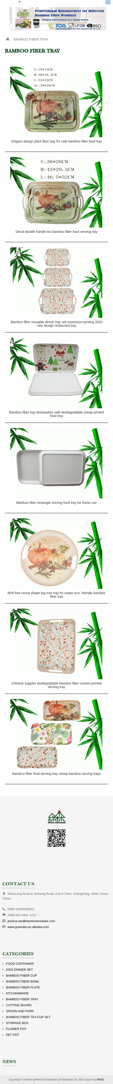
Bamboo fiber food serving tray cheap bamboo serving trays (56, 774)
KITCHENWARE (17, 993)
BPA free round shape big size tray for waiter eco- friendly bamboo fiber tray (57, 594)
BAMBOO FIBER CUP (21, 975)
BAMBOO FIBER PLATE (23, 987)
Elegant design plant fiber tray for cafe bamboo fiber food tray (56, 141)
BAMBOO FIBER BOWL (23, 981)
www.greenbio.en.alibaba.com (28, 927)
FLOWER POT (16, 1029)
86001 (100, 1079)
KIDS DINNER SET (19, 969)
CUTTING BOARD (19, 1005)
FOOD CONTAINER (20, 963)
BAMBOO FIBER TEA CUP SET (28, 1017)
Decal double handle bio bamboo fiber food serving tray (56, 232)
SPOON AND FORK (20, 1011)
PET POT (12, 1035)
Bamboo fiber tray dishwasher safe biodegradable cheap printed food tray (56, 414)
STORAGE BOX (17, 1023)
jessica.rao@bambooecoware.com (31, 921)
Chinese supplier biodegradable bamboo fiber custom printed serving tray (56, 685)
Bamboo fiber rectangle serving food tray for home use (56, 503)
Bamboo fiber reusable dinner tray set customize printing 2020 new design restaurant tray (56, 323)
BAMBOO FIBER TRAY (22, 999)
